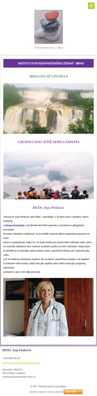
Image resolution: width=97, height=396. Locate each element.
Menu (91, 5)
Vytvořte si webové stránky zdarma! (46, 392)
